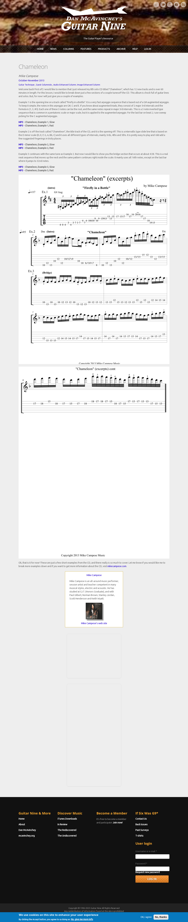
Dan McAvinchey (27, 830)
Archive (121, 49)
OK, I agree (146, 917)
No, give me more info (82, 919)
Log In (147, 49)
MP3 (21, 122)
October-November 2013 (31, 80)
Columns (68, 49)
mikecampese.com (116, 566)
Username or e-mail (146, 851)
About (22, 824)
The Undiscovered (67, 835)
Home (40, 49)
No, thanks (161, 917)
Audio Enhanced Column (64, 85)
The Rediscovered (67, 830)
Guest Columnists (44, 85)
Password (141, 863)
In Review (62, 824)
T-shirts (139, 835)
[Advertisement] (94, 655)
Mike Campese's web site (94, 623)
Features (86, 49)
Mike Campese (94, 575)
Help (135, 49)
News (53, 49)
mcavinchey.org (27, 835)
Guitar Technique (26, 85)
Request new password (147, 872)
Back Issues (141, 824)
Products (104, 49)
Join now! (118, 822)
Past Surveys (142, 830)
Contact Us (141, 818)
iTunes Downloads (67, 818)
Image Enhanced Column (88, 85)
